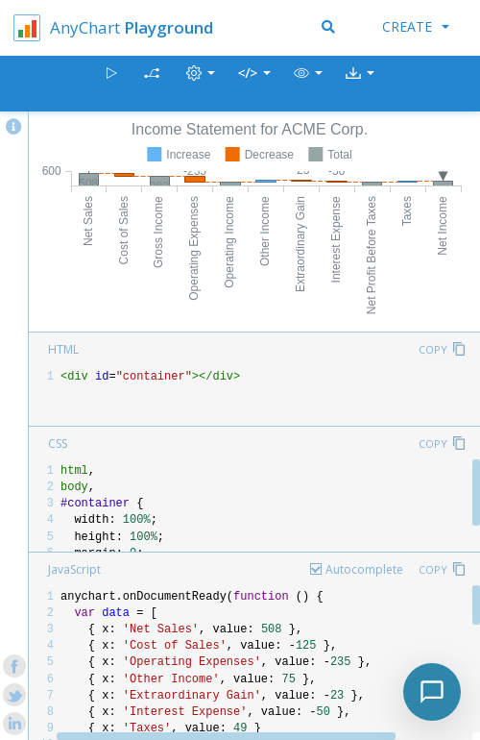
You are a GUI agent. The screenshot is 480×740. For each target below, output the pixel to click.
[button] (308, 84)
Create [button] (415, 26)
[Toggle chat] (432, 692)
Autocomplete (364, 569)
